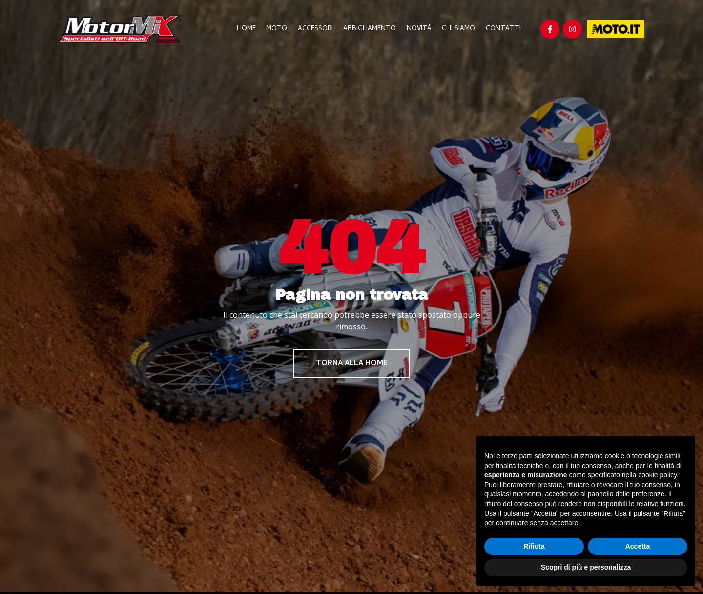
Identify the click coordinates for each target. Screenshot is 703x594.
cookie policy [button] (657, 475)
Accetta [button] (637, 546)
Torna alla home (352, 364)
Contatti (503, 29)
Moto (280, 29)
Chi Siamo (459, 29)
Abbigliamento (372, 29)
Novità (420, 29)
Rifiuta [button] (534, 546)
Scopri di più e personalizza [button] (586, 567)
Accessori (318, 29)
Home (250, 29)
